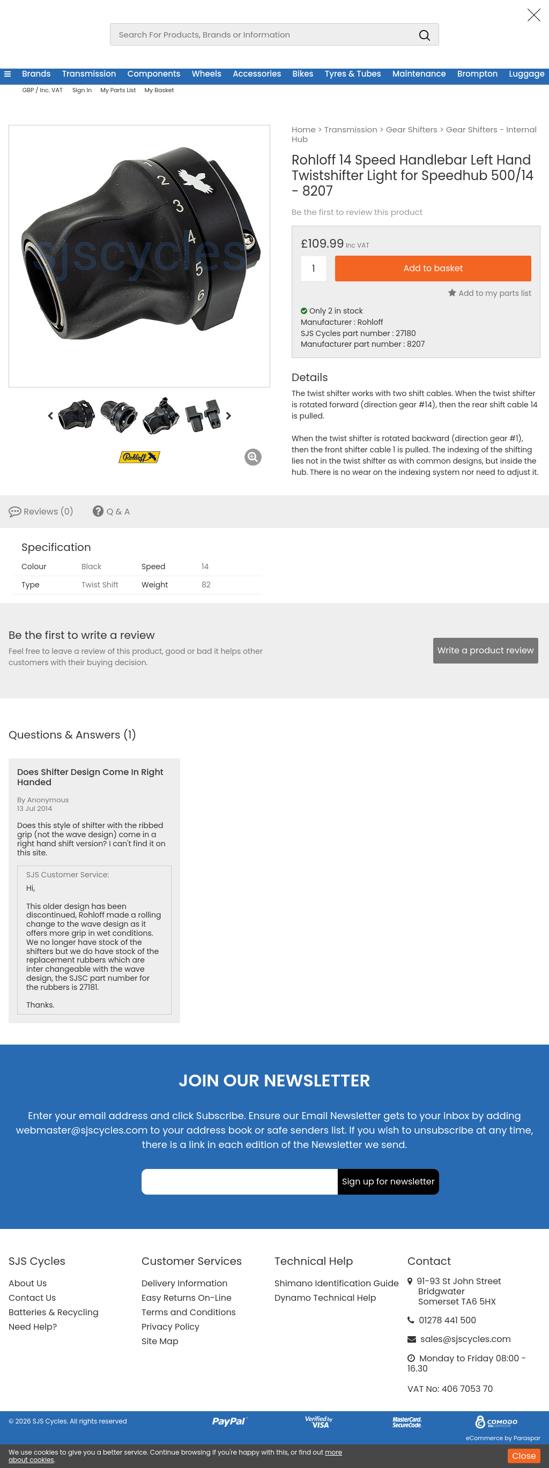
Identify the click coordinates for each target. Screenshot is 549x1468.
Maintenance (419, 73)
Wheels (206, 73)
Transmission (89, 73)
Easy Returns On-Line (187, 1298)
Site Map (160, 1341)
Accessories (257, 73)
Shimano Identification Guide (336, 1283)
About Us (28, 1283)
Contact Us (32, 1298)
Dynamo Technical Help (325, 1298)
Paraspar (527, 1438)
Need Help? (33, 1327)
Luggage (527, 73)
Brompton (477, 73)
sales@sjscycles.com (465, 1339)
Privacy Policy (170, 1327)
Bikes (303, 73)
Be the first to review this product (357, 212)
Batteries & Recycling (54, 1312)
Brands (36, 73)
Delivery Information (184, 1283)
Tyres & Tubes (353, 73)
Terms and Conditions (189, 1312)
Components (154, 73)
